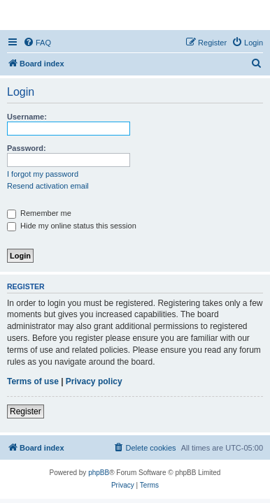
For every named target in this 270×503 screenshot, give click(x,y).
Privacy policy (94, 381)
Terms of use (33, 381)
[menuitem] (37, 42)
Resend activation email (48, 186)
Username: (27, 116)
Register (25, 411)
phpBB (98, 472)
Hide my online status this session (71, 225)
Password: (26, 148)
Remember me (39, 213)
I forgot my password (42, 174)
